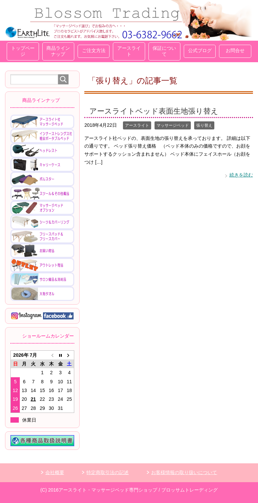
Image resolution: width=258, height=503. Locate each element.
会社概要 (54, 472)
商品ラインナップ (58, 51)
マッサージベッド (173, 125)
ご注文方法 (93, 50)
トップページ (23, 51)
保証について (164, 51)
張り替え (204, 125)
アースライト (129, 51)
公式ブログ (200, 50)
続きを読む (241, 175)
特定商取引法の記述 (107, 472)
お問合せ (235, 50)
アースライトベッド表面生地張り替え (153, 111)
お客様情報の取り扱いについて (184, 472)
